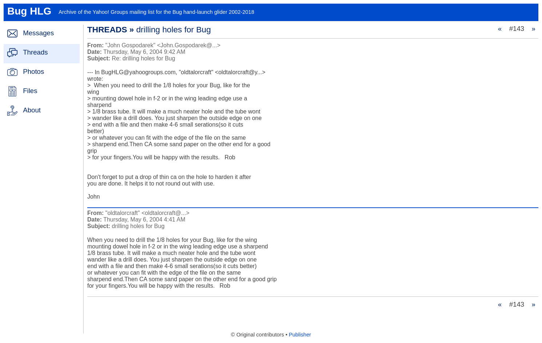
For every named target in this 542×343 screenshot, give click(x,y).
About (32, 110)
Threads (35, 52)
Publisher (300, 335)
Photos (33, 71)
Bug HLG (29, 11)
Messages (38, 33)
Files (30, 91)
